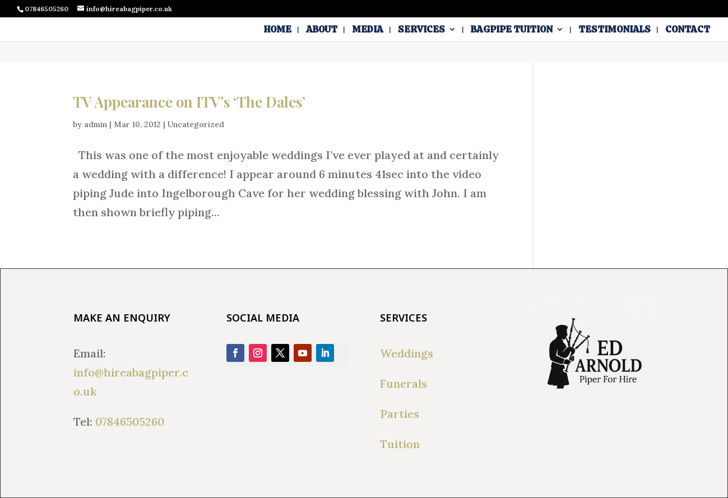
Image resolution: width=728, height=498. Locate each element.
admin (95, 124)
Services (421, 30)
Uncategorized (196, 124)
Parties (399, 414)
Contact (687, 30)
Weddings (406, 353)
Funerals (403, 383)
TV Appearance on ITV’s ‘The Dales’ (189, 101)
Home (277, 30)
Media (367, 30)
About (321, 30)
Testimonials (614, 30)
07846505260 (129, 422)
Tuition (400, 444)
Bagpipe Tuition (512, 30)
